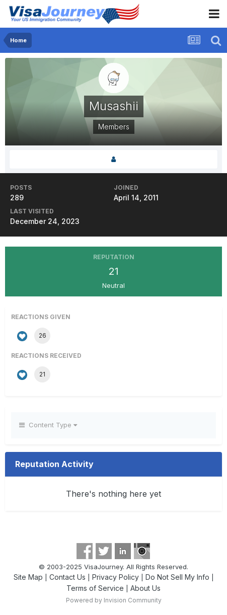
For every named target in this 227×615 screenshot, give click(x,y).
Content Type (48, 425)
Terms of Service (95, 588)
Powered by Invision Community (114, 600)
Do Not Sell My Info (177, 577)
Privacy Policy (115, 577)
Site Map (28, 577)
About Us (145, 588)
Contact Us (67, 577)
